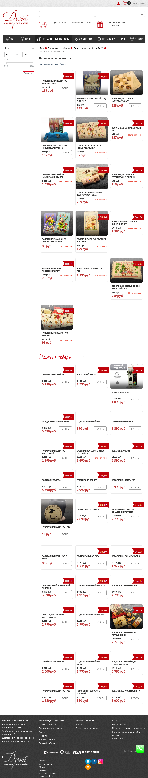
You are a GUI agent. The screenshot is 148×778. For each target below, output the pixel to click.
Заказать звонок (47, 739)
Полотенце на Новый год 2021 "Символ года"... (89, 193)
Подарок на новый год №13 (56, 527)
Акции (42, 731)
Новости (43, 735)
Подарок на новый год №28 (56, 691)
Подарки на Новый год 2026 (88, 48)
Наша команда (119, 724)
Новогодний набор (86, 374)
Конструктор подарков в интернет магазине (14, 726)
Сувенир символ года (122, 421)
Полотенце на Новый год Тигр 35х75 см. (54, 82)
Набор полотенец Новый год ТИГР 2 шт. (91, 99)
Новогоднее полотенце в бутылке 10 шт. (124, 222)
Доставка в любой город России (18, 737)
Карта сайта (118, 738)
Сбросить (28, 73)
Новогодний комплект (123, 480)
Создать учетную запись (87, 728)
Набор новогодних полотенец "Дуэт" (51, 269)
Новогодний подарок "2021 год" (91, 269)
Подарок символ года (88, 556)
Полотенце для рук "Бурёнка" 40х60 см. (91, 240)
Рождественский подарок (55, 421)
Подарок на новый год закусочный (53, 452)
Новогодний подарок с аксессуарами (54, 616)
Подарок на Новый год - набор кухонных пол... (54, 176)
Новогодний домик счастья (126, 556)
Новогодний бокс (121, 392)
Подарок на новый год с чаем (89, 663)
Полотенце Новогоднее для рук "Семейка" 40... (126, 287)
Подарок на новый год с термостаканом (124, 663)
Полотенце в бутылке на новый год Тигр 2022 (54, 146)
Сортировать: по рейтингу (53, 64)
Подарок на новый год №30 (126, 691)
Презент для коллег (87, 480)
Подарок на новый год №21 (126, 585)
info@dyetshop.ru (133, 751)
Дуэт (41, 48)
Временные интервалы (50, 728)
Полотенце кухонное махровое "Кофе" (122, 99)
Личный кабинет (47, 743)
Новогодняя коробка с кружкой (88, 692)
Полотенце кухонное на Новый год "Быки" (89, 146)
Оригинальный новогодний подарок (56, 586)
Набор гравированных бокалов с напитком (123, 510)
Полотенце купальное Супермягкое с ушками (123, 176)
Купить (65, 88)
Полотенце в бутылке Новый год (126, 129)
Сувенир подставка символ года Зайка (90, 452)
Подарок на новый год (53, 374)
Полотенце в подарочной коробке (55, 334)
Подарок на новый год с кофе (54, 557)
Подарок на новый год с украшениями (124, 633)
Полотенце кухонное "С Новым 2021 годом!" (54, 240)
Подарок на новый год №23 (91, 614)
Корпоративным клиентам (15, 741)
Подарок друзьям (121, 450)
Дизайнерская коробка (54, 661)
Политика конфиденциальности (128, 728)
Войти (79, 724)
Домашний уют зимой (88, 509)
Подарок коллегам (51, 480)
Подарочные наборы (59, 48)
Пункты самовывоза (49, 724)
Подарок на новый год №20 (91, 585)
